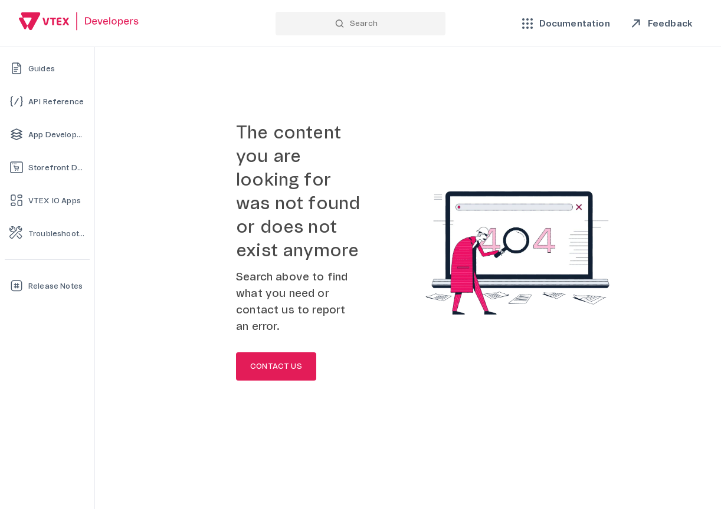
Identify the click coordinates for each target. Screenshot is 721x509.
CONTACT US (276, 366)
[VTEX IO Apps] (47, 200)
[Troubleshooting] (47, 233)
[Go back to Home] (79, 23)
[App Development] (47, 134)
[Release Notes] (47, 286)
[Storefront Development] (47, 167)
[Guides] (47, 68)
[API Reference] (47, 101)
